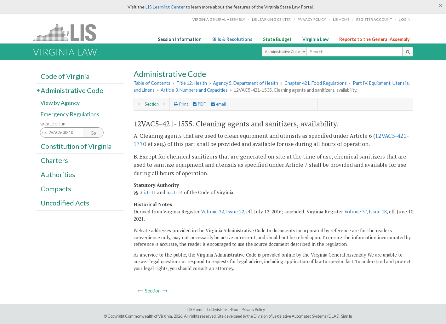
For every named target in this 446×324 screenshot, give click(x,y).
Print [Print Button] (181, 104)
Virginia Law (315, 39)
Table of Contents (152, 83)
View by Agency (60, 103)
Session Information (180, 39)
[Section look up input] (71, 132)
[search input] (354, 51)
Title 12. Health (191, 83)
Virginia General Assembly (218, 19)
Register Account (374, 19)
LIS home (341, 19)
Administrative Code (72, 90)
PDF (199, 104)
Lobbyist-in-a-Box (222, 309)
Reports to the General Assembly (374, 39)
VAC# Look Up (52, 124)
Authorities (58, 175)
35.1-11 (148, 192)
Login (404, 19)
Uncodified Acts (65, 203)
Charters (54, 160)
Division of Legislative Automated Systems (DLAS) (297, 316)
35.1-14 (175, 192)
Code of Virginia (65, 76)
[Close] (440, 5)
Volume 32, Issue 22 (222, 211)
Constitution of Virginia (76, 146)
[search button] (408, 51)
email (218, 104)
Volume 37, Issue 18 (365, 211)
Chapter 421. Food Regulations (315, 83)
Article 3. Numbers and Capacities (194, 90)
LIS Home (195, 309)
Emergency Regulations (69, 114)
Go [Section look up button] (93, 133)
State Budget (277, 39)
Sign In (346, 316)
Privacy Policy (312, 19)
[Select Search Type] (284, 51)
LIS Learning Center (165, 6)
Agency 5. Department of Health (245, 83)
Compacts (56, 189)
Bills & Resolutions (232, 39)
